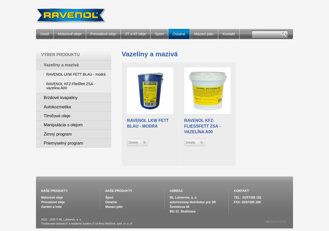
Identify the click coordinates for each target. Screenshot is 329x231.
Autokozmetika (57, 106)
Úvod (44, 34)
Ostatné (179, 34)
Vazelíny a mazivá (61, 65)
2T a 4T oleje (135, 34)
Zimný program (58, 134)
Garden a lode (51, 207)
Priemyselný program (63, 143)
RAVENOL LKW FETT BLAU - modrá (76, 74)
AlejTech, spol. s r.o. (117, 223)
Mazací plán (204, 34)
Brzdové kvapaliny (61, 97)
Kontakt (229, 34)
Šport (159, 34)
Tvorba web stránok (53, 223)
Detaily (133, 142)
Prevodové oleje (103, 34)
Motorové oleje (69, 34)
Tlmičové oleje (57, 115)
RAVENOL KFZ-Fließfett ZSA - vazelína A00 (70, 86)
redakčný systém (81, 223)
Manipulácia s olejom (63, 124)
